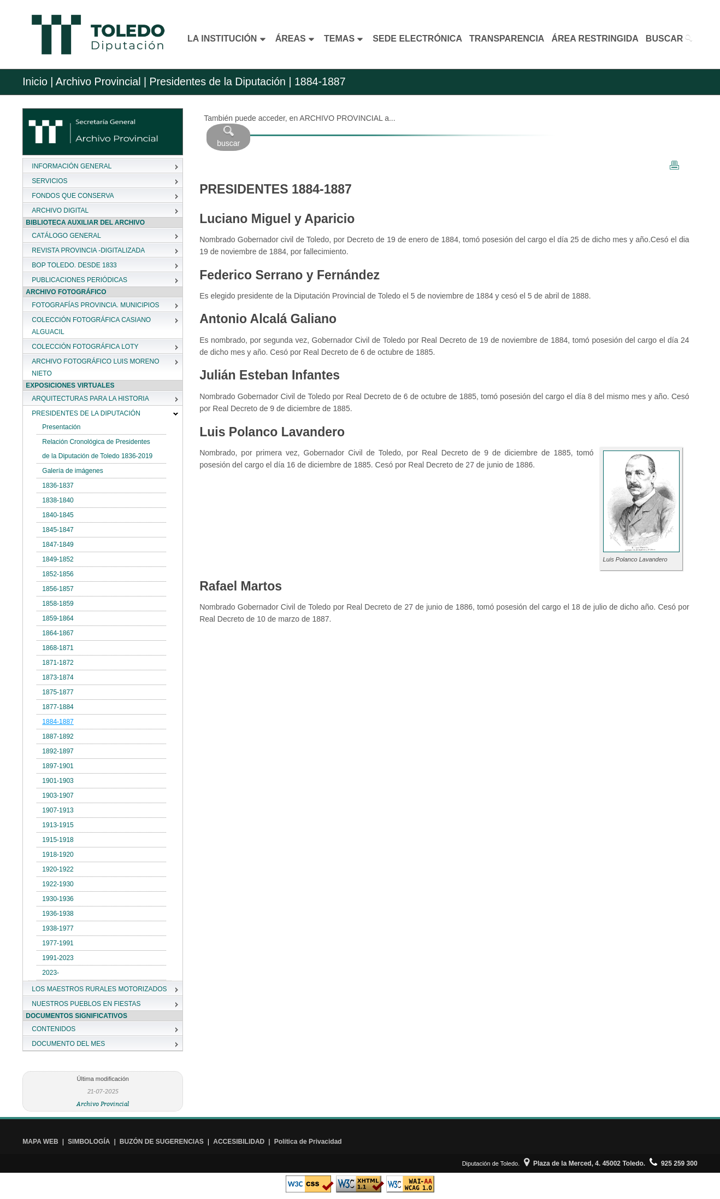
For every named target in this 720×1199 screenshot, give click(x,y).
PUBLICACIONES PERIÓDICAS (79, 280)
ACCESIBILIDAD (238, 1141)
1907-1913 (57, 810)
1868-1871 (57, 648)
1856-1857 (57, 589)
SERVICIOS (49, 181)
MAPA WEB (40, 1141)
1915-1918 (57, 840)
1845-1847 (57, 530)
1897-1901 (57, 766)
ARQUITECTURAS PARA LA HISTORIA (90, 398)
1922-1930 (57, 884)
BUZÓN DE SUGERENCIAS (162, 1141)
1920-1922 (57, 869)
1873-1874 (57, 677)
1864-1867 (57, 633)
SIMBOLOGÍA (89, 1141)
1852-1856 (57, 574)
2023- (50, 972)
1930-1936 (57, 899)
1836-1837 (57, 485)
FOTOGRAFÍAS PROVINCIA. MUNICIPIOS (95, 305)
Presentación (61, 427)
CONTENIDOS (53, 1029)
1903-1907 (57, 795)
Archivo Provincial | (101, 81)
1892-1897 (57, 751)
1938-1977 (57, 928)
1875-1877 (57, 692)
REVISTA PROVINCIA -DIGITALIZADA (88, 250)
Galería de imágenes (72, 471)
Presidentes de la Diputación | (218, 81)
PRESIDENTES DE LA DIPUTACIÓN (86, 413)
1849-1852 (57, 559)
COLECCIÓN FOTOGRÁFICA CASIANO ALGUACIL (91, 326)
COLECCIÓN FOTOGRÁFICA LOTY (85, 346)
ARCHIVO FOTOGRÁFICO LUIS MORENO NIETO (95, 367)
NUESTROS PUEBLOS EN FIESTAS (86, 1004)
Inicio (35, 81)
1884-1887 (57, 722)
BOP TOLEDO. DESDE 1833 (74, 265)
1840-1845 (57, 515)
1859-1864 (57, 618)
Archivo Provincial (102, 1103)
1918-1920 (57, 854)
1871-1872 (57, 662)
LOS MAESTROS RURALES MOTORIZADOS (99, 989)
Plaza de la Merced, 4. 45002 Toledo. (584, 1163)
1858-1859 (57, 603)
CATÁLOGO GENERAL (66, 235)
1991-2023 (57, 958)
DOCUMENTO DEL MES (68, 1044)
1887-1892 (57, 736)
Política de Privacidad (308, 1141)
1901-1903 (57, 781)
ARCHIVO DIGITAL (60, 210)
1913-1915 (57, 825)
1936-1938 (57, 913)
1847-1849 (57, 544)
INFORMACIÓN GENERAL (71, 166)
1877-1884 (57, 707)
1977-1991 (57, 943)
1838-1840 (57, 500)
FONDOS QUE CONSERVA (73, 196)
